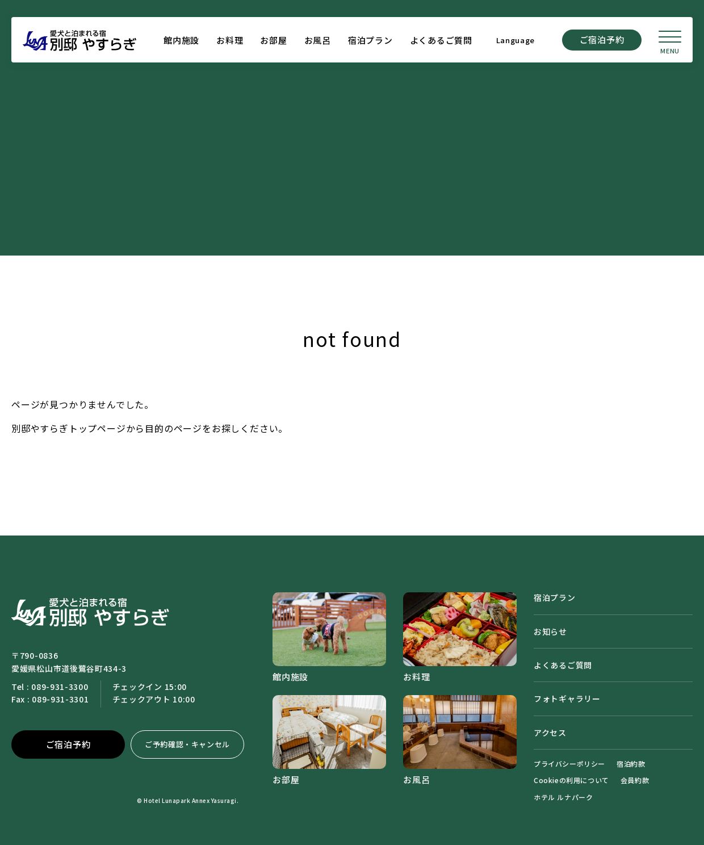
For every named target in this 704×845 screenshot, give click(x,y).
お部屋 (273, 40)
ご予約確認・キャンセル (187, 744)
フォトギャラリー (567, 698)
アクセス (550, 732)
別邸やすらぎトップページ (68, 428)
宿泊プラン (370, 40)
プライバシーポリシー (569, 763)
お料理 (229, 40)
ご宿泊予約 (602, 39)
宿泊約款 (631, 763)
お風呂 (317, 40)
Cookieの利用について (571, 780)
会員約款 (635, 780)
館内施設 (181, 40)
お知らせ (550, 631)
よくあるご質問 (441, 40)
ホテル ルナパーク (563, 797)
